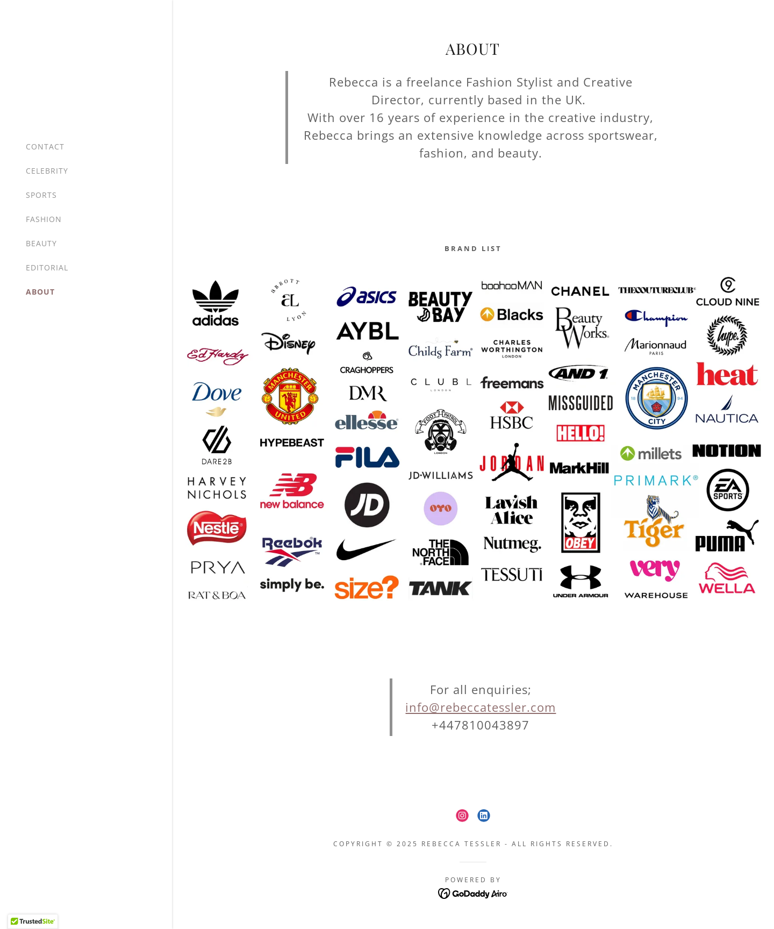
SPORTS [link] (41, 195)
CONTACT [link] (45, 146)
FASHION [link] (44, 219)
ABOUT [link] (40, 292)
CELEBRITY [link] (47, 171)
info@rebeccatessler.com (480, 707)
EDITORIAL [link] (47, 267)
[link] (462, 815)
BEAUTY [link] (41, 243)
